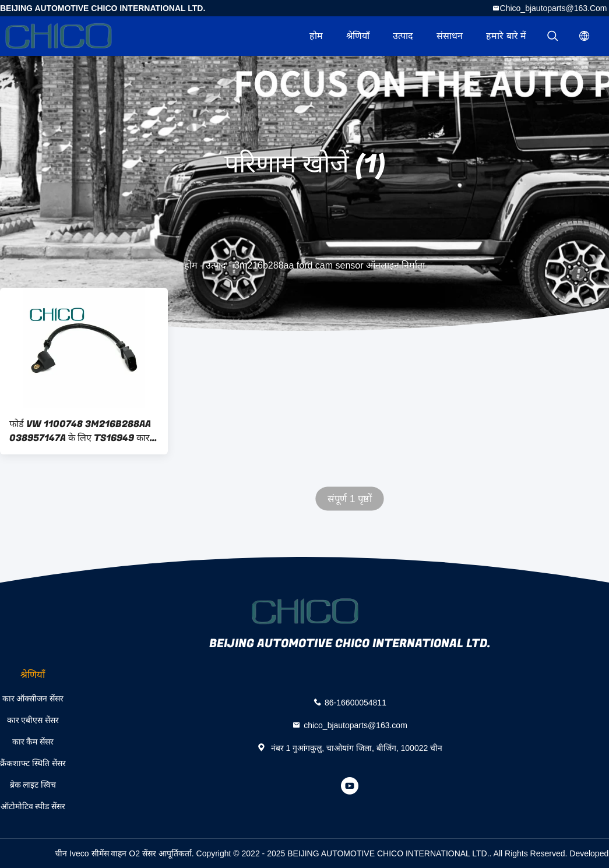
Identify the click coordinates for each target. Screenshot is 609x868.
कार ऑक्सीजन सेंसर (33, 698)
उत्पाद (403, 36)
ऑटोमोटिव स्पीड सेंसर (33, 806)
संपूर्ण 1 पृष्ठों (350, 498)
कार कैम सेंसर (33, 741)
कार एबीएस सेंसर (33, 720)
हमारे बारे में (506, 36)
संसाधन (449, 36)
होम (316, 36)
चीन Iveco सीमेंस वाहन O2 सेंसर (105, 853)
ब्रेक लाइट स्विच (33, 784)
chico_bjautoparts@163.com (553, 8)
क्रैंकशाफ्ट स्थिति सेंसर (33, 763)
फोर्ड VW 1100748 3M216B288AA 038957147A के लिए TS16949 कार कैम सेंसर (80, 431)
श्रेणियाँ (357, 36)
